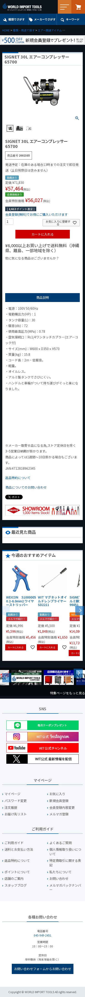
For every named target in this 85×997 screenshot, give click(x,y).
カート (78, 7)
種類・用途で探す (24, 30)
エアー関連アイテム (50, 30)
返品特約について (18, 477)
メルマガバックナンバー (65, 887)
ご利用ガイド (14, 843)
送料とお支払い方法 (19, 849)
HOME (6, 30)
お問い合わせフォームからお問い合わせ (42, 969)
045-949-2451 (42, 935)
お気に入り (57, 794)
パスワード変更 (16, 801)
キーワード (73, 19)
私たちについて (60, 872)
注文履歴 (11, 807)
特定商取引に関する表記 (65, 862)
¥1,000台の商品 (50, 266)
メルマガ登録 (58, 814)
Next (78, 673)
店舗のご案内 (14, 878)
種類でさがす (16, 19)
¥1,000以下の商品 (20, 266)
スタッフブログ (16, 885)
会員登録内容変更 (62, 807)
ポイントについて (17, 872)
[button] (79, 610)
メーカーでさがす (45, 19)
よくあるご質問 (60, 843)
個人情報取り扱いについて (65, 851)
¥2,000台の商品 (18, 272)
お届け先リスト (16, 814)
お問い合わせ (58, 878)
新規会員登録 (58, 801)
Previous (6, 677)
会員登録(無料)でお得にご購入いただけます (36, 214)
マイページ (12, 794)
